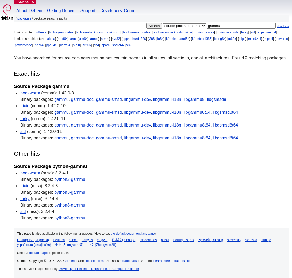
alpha (51, 39)
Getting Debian (61, 10)
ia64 (160, 39)
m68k (232, 39)
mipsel (268, 39)
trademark (129, 261)
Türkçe (266, 240)
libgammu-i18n (167, 99)
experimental (267, 32)
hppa (126, 39)
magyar (102, 240)
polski (165, 240)
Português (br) (183, 240)
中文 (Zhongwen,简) (69, 245)
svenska (251, 240)
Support (87, 10)
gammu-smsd (109, 99)
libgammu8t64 (197, 112)
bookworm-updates (136, 32)
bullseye (40, 32)
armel (94, 39)
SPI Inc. (70, 261)
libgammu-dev (137, 99)
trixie (188, 32)
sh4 (96, 45)
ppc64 (39, 45)
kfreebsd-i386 (202, 39)
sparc (105, 45)
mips (242, 39)
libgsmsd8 (216, 99)
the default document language (133, 233)
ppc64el (51, 45)
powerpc (282, 39)
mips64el (254, 39)
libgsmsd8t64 (225, 112)
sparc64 (118, 45)
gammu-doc (82, 99)
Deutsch (59, 240)
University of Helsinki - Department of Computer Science (99, 269)
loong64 (220, 39)
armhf (105, 39)
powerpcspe (23, 45)
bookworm (112, 32)
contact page (38, 253)
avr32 (116, 39)
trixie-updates (204, 32)
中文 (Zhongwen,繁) (102, 245)
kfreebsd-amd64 (177, 39)
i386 (152, 39)
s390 (76, 45)
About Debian (29, 10)
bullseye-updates (61, 32)
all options (283, 26)
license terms (94, 261)
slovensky (234, 240)
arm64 (83, 39)
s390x (87, 45)
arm (73, 39)
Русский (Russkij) (210, 240)
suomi (73, 240)
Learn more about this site (172, 261)
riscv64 (65, 45)
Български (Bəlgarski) (33, 240)
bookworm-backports (168, 32)
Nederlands (148, 240)
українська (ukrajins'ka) (34, 245)
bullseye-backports (89, 32)
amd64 (63, 39)
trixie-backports (228, 32)
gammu (61, 99)
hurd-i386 (139, 39)
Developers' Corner (118, 10)
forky (244, 32)
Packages (24, 18)
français (87, 240)
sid (253, 32)
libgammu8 (194, 99)
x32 (128, 45)
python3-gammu (69, 179)
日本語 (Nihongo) (124, 240)
